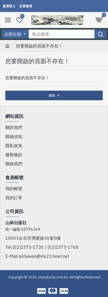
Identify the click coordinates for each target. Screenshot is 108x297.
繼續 (52, 95)
